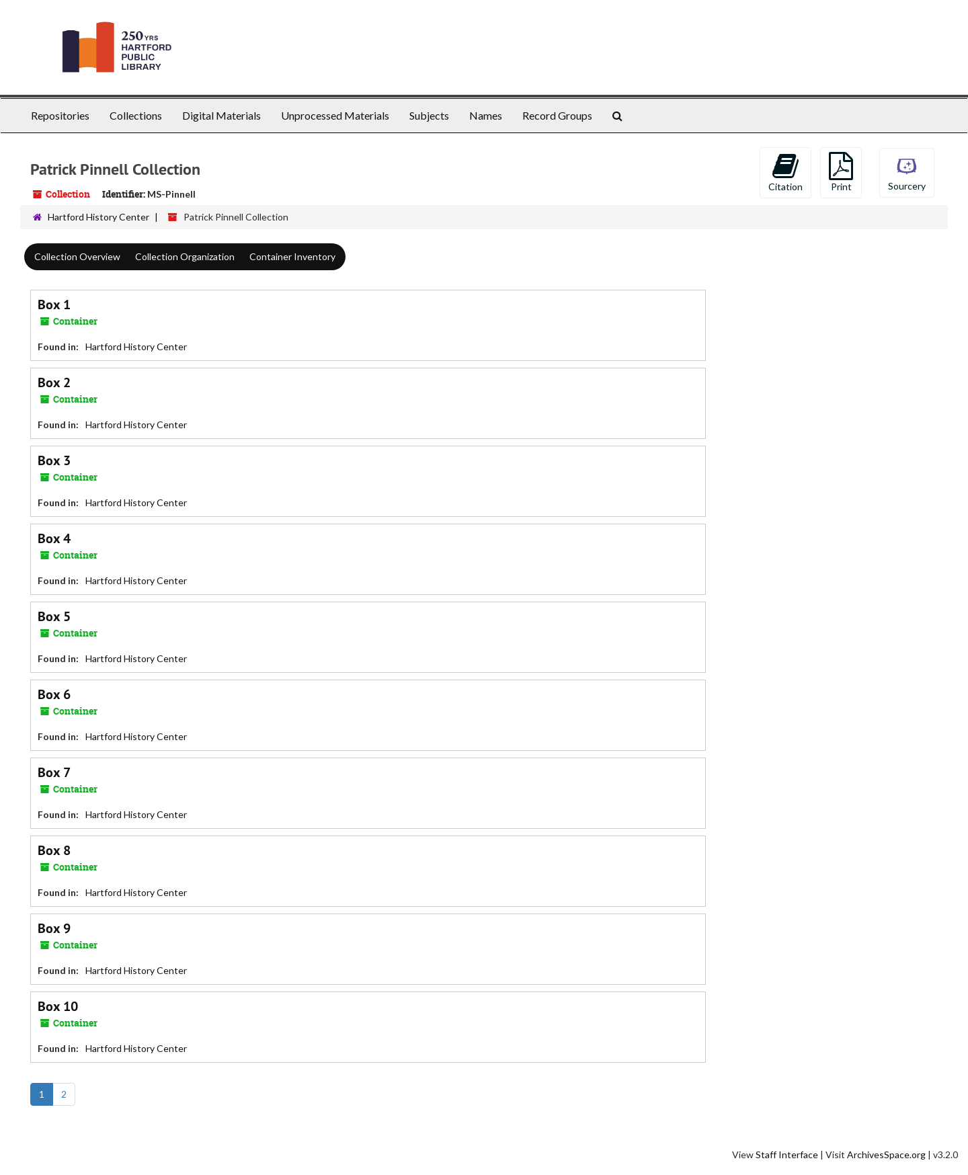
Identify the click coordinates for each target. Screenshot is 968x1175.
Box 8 (54, 850)
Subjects (429, 115)
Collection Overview (77, 256)
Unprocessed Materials (335, 115)
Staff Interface (787, 1154)
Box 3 (54, 460)
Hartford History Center (98, 216)
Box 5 (54, 616)
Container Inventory (292, 256)
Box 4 (54, 538)
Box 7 (54, 772)
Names (485, 115)
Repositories (60, 115)
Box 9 (54, 928)
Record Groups (557, 115)
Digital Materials (221, 115)
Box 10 (58, 1006)
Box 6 (54, 694)
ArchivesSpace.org (886, 1154)
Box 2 (54, 382)
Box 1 (54, 304)
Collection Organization (185, 256)
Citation (785, 172)
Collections (136, 115)
